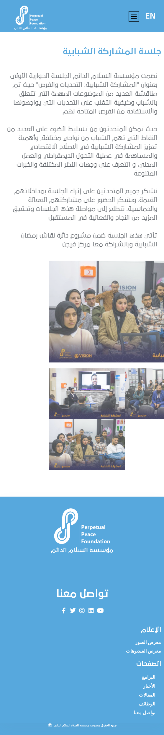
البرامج (148, 677)
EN (150, 16)
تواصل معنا (144, 712)
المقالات (147, 694)
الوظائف (147, 703)
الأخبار (149, 686)
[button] (134, 16)
